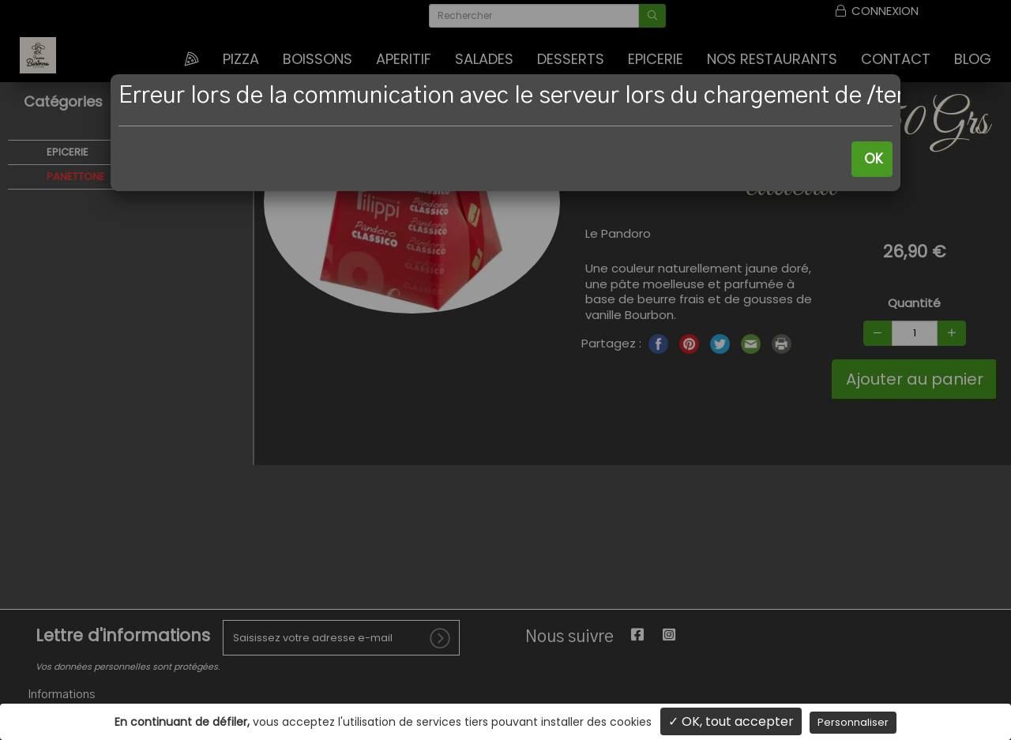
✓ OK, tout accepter (731, 721)
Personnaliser (853, 722)
